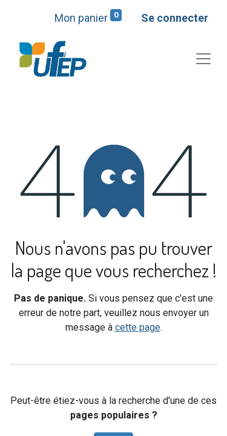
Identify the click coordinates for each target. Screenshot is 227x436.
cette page (137, 327)
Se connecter (174, 18)
